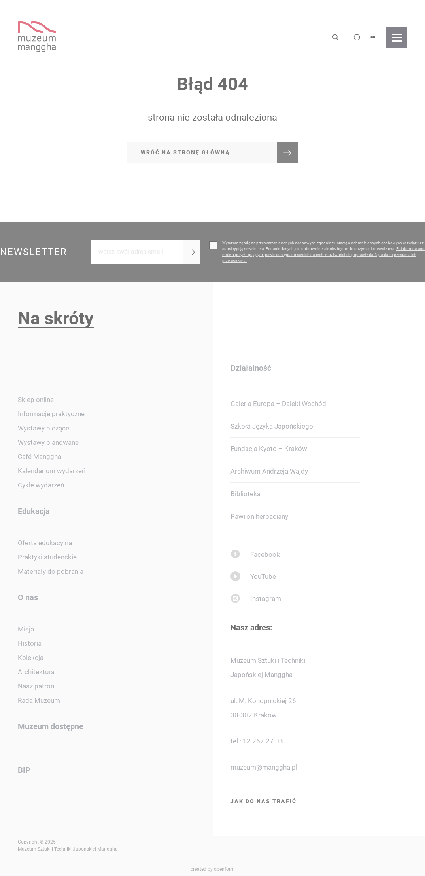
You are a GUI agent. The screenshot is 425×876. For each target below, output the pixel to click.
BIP (24, 770)
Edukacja (34, 511)
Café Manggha (39, 457)
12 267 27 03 (263, 741)
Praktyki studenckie (47, 557)
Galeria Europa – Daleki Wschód (278, 404)
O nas (28, 597)
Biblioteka (245, 494)
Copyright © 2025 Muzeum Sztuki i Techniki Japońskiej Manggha (68, 845)
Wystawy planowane (48, 442)
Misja (26, 629)
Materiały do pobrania (50, 571)
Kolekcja (30, 658)
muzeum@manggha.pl (263, 767)
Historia (30, 643)
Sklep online (36, 400)
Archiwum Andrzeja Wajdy (269, 471)
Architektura (36, 672)
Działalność (250, 368)
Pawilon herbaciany (259, 516)
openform (224, 869)
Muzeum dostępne (50, 726)
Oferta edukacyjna (45, 543)
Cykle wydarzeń (41, 485)
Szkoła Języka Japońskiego (271, 426)
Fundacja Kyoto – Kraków (268, 449)
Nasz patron (36, 686)
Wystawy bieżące (43, 428)
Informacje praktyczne (51, 414)
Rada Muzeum (39, 700)
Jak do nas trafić (263, 801)
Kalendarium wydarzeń (51, 471)
